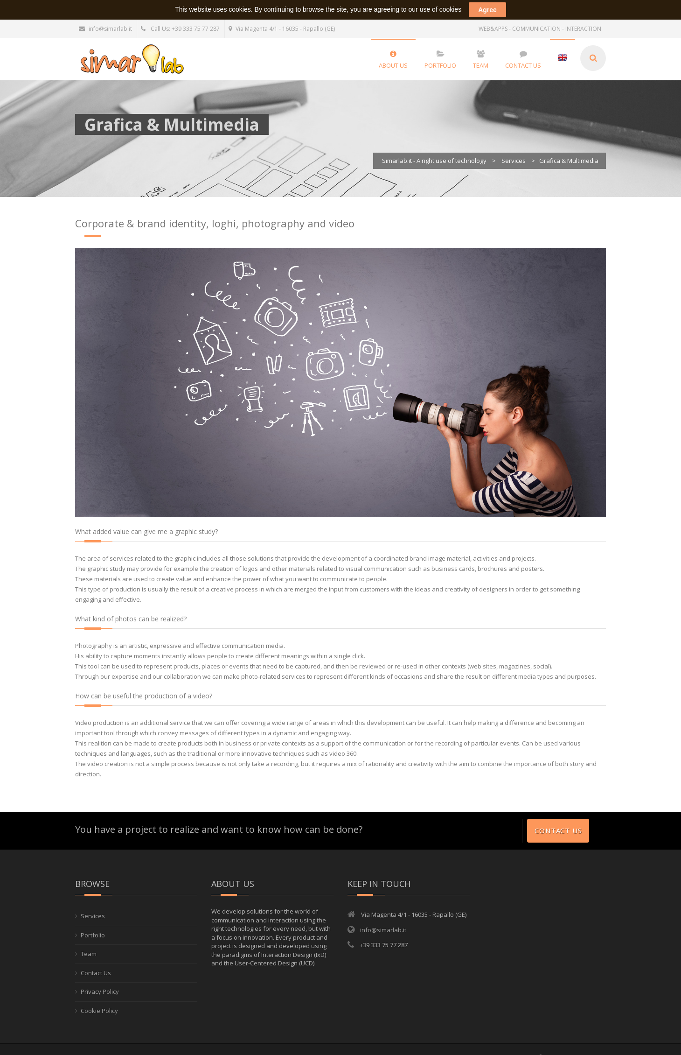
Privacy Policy (100, 981)
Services (93, 905)
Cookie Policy (99, 1000)
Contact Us (558, 819)
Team (89, 943)
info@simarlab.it (105, 18)
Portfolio (93, 924)
